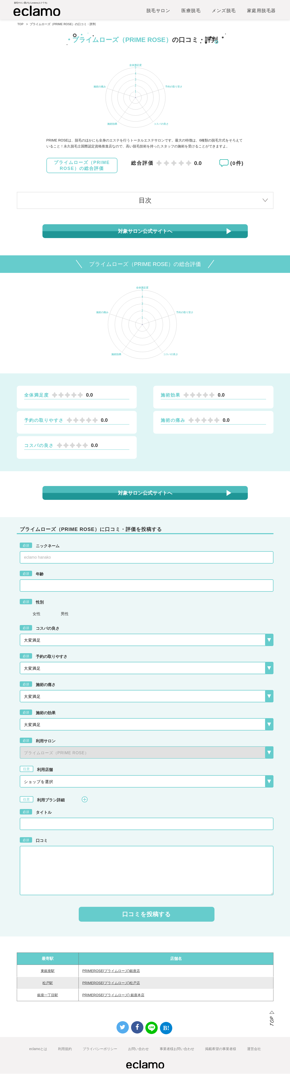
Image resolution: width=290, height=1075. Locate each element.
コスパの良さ (39, 629)
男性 (65, 615)
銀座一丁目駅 (47, 996)
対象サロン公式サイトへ (145, 232)
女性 (36, 615)
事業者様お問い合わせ (177, 1050)
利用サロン (38, 741)
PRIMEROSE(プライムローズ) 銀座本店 (113, 996)
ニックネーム (39, 546)
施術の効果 (38, 713)
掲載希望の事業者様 (220, 1050)
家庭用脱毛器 (261, 11)
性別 (32, 603)
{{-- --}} (146, 754)
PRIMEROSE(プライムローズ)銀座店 (111, 972)
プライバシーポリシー (100, 1050)
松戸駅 (47, 984)
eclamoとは (38, 1050)
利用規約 (65, 1050)
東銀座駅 (48, 972)
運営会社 (254, 1050)
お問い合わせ (138, 1050)
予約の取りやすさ (43, 657)
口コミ (34, 841)
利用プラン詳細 (54, 800)
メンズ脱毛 (224, 11)
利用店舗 (36, 770)
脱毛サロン (158, 11)
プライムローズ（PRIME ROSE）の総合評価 (82, 167)
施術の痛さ (38, 685)
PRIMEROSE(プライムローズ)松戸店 (111, 984)
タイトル (36, 813)
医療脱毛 (191, 11)
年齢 (32, 574)
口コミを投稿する (146, 915)
